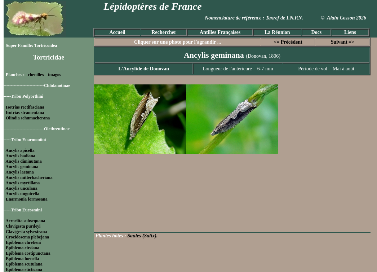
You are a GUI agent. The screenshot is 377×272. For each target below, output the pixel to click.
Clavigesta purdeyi (23, 226)
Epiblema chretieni (23, 242)
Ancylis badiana (20, 155)
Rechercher (163, 32)
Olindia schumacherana (28, 117)
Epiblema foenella (22, 258)
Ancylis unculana (21, 188)
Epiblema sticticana (24, 269)
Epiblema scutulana (24, 264)
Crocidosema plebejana (27, 237)
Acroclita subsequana (25, 220)
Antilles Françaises (220, 32)
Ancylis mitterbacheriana (28, 177)
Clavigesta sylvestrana (26, 231)
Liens (350, 32)
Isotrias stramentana (25, 112)
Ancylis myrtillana (22, 182)
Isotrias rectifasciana (25, 107)
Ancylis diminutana (23, 161)
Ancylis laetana (19, 172)
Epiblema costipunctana (28, 253)
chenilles (36, 74)
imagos (54, 74)
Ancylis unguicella (22, 193)
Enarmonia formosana (27, 199)
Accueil (117, 32)
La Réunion (277, 32)
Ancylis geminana (21, 166)
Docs (316, 32)
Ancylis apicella (19, 150)
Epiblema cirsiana (22, 247)
